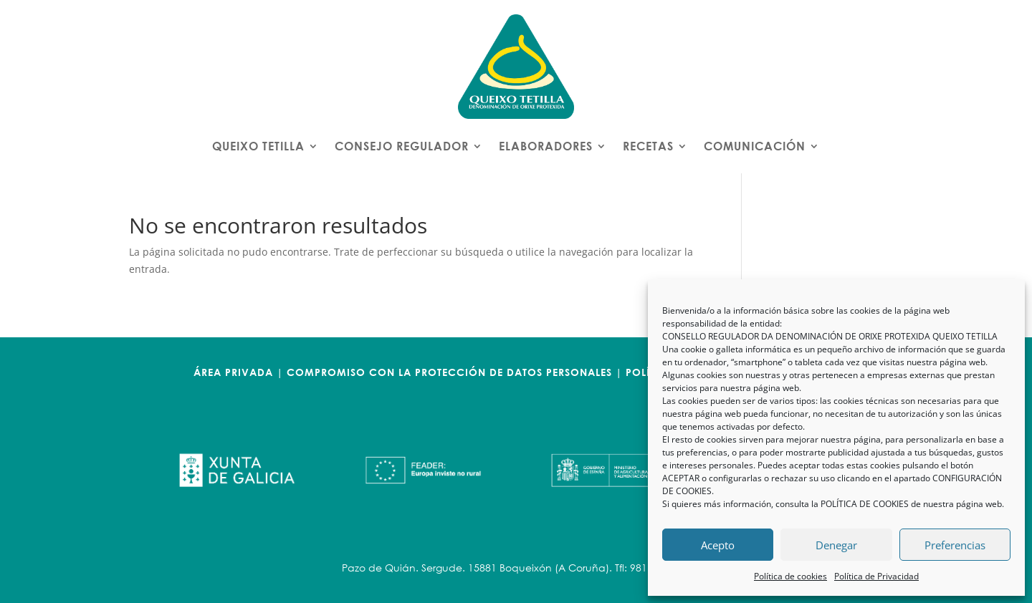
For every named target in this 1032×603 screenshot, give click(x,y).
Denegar (836, 545)
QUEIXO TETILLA (258, 146)
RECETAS (648, 146)
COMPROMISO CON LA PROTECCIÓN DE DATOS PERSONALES (449, 372)
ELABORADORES (546, 146)
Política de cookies (790, 576)
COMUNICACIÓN (755, 146)
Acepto (718, 545)
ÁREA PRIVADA (233, 372)
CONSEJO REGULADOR (402, 146)
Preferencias (954, 545)
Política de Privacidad (876, 576)
